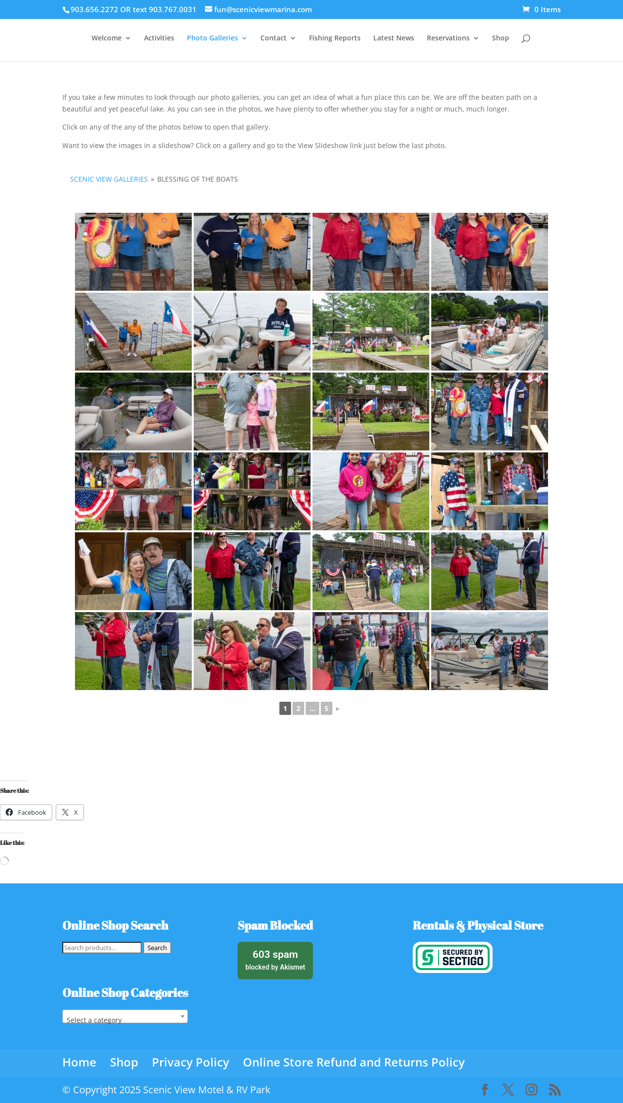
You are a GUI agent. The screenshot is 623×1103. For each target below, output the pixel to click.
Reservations (448, 38)
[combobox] (125, 1016)
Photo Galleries (212, 38)
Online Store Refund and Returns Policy (354, 1062)
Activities (159, 38)
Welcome (107, 38)
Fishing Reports (335, 38)
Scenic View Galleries (109, 179)
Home (79, 1062)
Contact (273, 38)
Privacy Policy (190, 1062)
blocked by (275, 959)
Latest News (393, 38)
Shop (500, 38)
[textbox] (125, 1020)
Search (157, 947)
